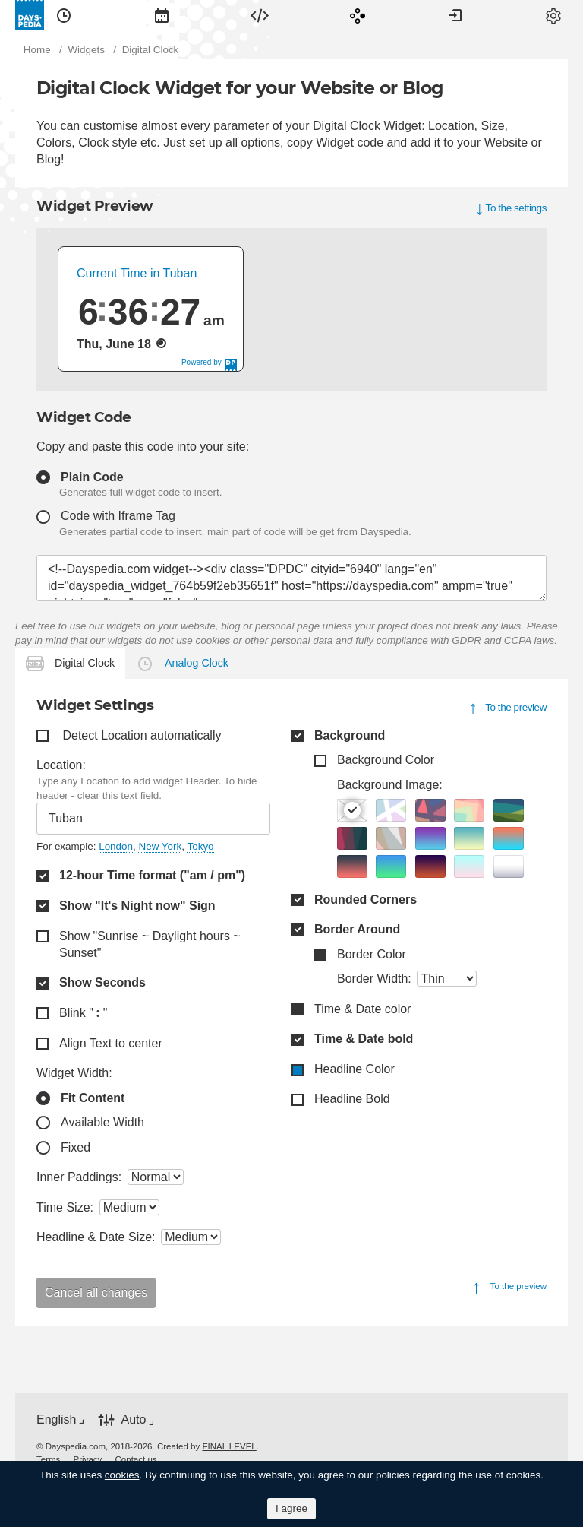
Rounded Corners (365, 899)
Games (357, 15)
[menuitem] (63, 15)
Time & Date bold (363, 1038)
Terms (48, 1459)
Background (349, 735)
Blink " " (83, 1012)
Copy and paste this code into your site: (142, 446)
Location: (61, 765)
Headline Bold (352, 1098)
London (116, 846)
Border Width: (374, 978)
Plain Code (92, 476)
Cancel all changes (96, 1292)
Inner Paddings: (78, 1177)
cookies (122, 1475)
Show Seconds (102, 982)
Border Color (371, 954)
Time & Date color (362, 1009)
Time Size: (64, 1207)
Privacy (88, 1459)
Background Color (385, 759)
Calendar (161, 15)
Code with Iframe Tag (118, 515)
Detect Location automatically (141, 735)
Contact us (136, 1459)
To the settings (516, 208)
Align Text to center (110, 1043)
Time (63, 15)
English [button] (56, 1419)
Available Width (102, 1122)
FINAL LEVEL (229, 1446)
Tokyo (200, 846)
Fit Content (92, 1097)
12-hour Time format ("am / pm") (152, 875)
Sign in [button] (455, 15)
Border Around (357, 929)
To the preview (516, 707)
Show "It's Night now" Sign (137, 905)
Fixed (75, 1147)
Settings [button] (553, 15)
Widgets (259, 15)
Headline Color (354, 1069)
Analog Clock (196, 663)
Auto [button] (133, 1420)
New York (159, 846)
